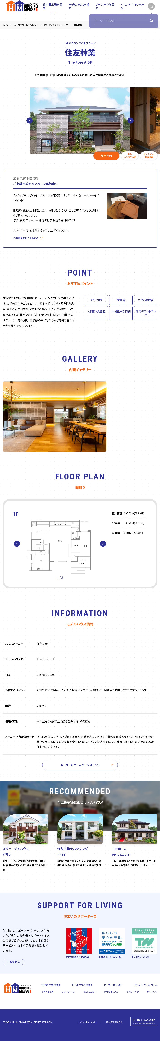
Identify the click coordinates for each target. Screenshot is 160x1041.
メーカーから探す (105, 10)
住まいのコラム (68, 991)
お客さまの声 (47, 991)
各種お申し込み (111, 991)
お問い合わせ (132, 991)
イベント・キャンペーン (133, 10)
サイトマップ (152, 991)
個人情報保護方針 (114, 1022)
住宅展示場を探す (52, 10)
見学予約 (106, 156)
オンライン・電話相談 (149, 155)
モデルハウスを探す (79, 10)
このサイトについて (87, 1022)
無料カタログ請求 (130, 155)
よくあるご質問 (89, 991)
